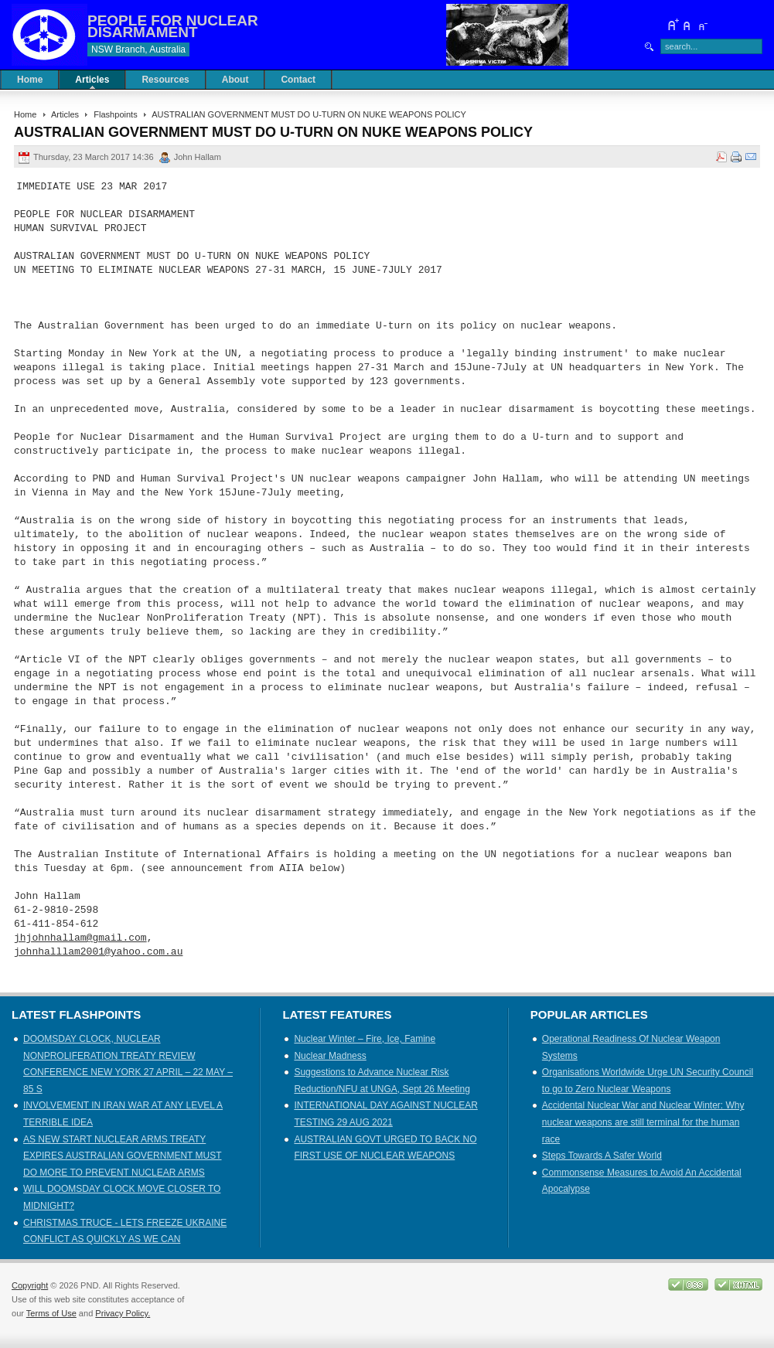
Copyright (30, 1285)
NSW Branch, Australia (138, 49)
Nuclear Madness (330, 1055)
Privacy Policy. (122, 1313)
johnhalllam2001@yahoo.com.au (98, 952)
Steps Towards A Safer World (602, 1155)
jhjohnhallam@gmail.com (80, 938)
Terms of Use (51, 1313)
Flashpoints (115, 114)
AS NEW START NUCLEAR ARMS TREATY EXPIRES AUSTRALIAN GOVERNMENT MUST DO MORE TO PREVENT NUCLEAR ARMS (122, 1156)
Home (25, 114)
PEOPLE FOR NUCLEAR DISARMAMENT (172, 26)
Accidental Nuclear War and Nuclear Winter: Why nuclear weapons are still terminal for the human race (643, 1122)
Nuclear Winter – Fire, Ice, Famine (364, 1038)
